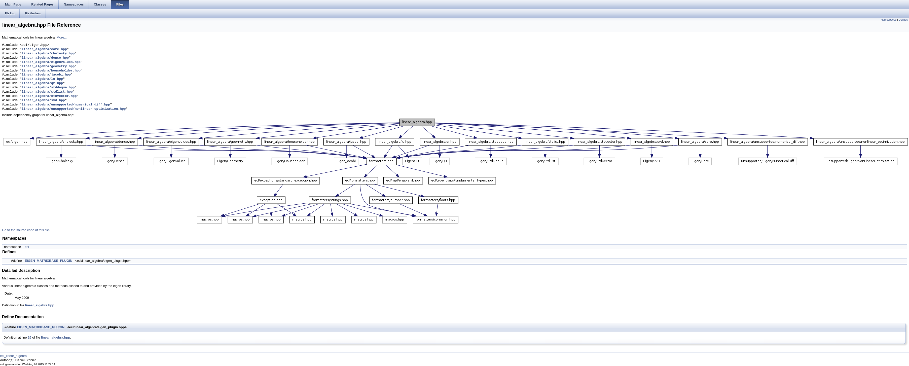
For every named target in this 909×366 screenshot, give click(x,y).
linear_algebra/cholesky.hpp (48, 53)
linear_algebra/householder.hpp (51, 70)
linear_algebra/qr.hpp (42, 83)
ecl (27, 247)
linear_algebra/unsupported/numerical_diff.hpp (66, 104)
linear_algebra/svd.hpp (43, 100)
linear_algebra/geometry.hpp (48, 66)
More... (62, 37)
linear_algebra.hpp (39, 305)
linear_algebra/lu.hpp (42, 79)
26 (29, 337)
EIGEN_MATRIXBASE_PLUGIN (48, 261)
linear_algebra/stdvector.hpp (49, 96)
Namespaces (888, 19)
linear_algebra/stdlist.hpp (47, 92)
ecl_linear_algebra (13, 356)
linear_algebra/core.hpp (44, 49)
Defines (903, 19)
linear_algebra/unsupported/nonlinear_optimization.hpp (74, 109)
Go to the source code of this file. (26, 230)
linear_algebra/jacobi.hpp (46, 74)
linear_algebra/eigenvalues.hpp (51, 62)
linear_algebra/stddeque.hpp (48, 87)
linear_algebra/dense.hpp (45, 58)
